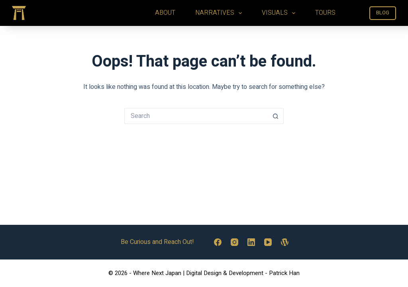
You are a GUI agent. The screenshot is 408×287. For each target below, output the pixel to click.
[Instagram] (234, 242)
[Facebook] (218, 242)
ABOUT (165, 13)
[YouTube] (268, 242)
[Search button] (276, 116)
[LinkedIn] (251, 242)
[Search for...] (196, 116)
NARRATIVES (220, 13)
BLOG (382, 12)
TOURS (325, 13)
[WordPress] (284, 242)
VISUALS (280, 13)
